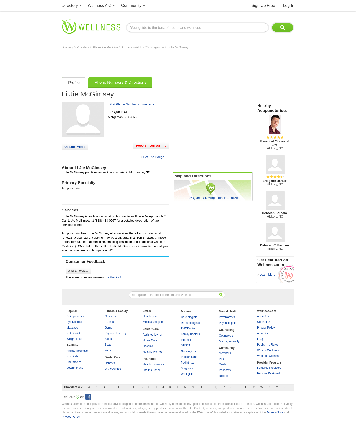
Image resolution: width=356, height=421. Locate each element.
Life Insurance (151, 370)
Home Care (150, 340)
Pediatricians (189, 357)
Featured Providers (269, 367)
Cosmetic (110, 316)
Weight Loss (74, 339)
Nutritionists (74, 333)
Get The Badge (153, 157)
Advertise (263, 333)
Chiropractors (75, 316)
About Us (263, 316)
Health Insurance (153, 364)
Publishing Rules (267, 344)
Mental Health (228, 311)
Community (131, 5)
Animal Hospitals (77, 350)
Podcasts (225, 370)
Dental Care (112, 357)
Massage (72, 327)
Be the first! (113, 277)
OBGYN (186, 345)
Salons (109, 339)
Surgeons (187, 368)
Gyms (108, 327)
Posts (222, 358)
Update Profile (74, 147)
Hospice (148, 346)
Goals (222, 364)
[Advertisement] (148, 62)
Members (225, 353)
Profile (74, 82)
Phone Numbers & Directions (120, 82)
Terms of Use (275, 412)
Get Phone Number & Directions (132, 104)
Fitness (109, 322)
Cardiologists (189, 317)
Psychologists (227, 323)
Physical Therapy (115, 333)
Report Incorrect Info (151, 145)
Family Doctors (190, 334)
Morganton (157, 47)
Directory (70, 5)
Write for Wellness (268, 356)
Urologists (187, 374)
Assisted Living (152, 334)
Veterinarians (75, 367)
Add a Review (78, 271)
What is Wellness (268, 350)
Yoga (108, 350)
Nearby (275, 108)
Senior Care (151, 329)
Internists (186, 340)
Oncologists (188, 351)
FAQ (260, 339)
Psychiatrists (227, 317)
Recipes (224, 375)
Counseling (226, 330)
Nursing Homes (152, 351)
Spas (108, 344)
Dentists (110, 363)
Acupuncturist (131, 47)
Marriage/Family (229, 341)
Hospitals (72, 356)
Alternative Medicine (106, 47)
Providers (83, 47)
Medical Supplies (153, 322)
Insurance (149, 358)
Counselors (226, 335)
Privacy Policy (266, 327)
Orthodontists (113, 368)
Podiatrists (187, 362)
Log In (288, 5)
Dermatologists (190, 323)
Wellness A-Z (99, 5)
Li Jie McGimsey (178, 47)
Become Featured (268, 373)
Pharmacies (74, 362)
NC (144, 47)
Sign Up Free (263, 5)
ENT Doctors (189, 328)
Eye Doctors (74, 322)
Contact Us (264, 322)
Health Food (150, 316)
